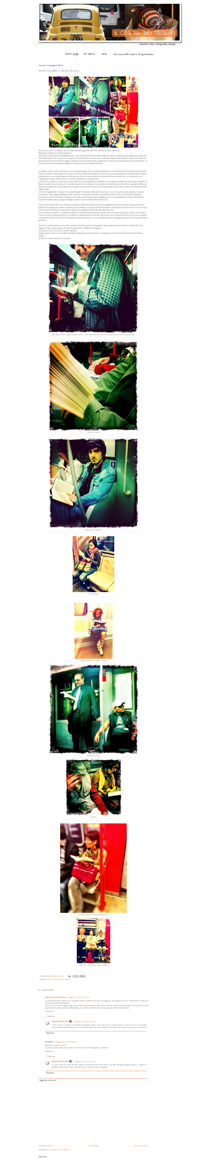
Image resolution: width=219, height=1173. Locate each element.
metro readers (65, 979)
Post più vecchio (141, 1146)
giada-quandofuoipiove (55, 997)
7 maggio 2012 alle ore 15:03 (83, 1061)
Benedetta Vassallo (57, 976)
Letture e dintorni (53, 979)
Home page (93, 1146)
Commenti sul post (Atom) (58, 1150)
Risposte (51, 1016)
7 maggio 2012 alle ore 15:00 (65, 1042)
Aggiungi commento (47, 1080)
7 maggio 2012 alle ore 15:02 (83, 1021)
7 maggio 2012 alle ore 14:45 (77, 997)
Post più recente (46, 1146)
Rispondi (49, 1011)
